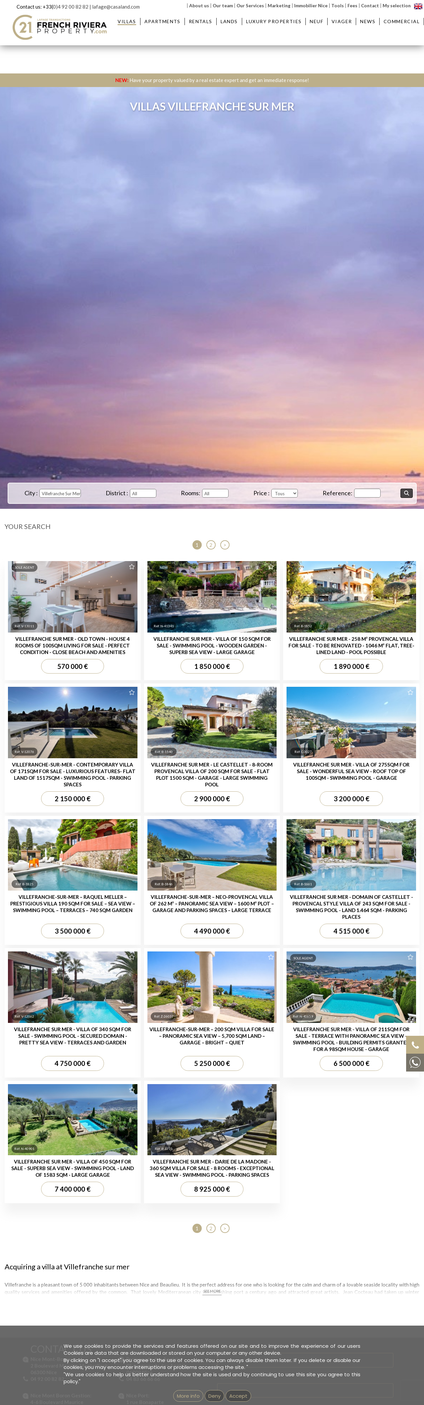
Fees (352, 5)
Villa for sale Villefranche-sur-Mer (52, 1023)
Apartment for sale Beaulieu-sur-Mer (207, 956)
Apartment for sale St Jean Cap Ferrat (209, 963)
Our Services (250, 5)
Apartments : (196, 943)
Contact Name (241, 701)
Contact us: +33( (35, 7)
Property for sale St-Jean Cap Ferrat (304, 963)
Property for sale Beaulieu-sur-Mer (302, 956)
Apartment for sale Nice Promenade (206, 998)
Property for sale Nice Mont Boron (302, 970)
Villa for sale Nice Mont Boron (48, 1044)
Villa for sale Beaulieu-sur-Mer (49, 1037)
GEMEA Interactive (188, 1105)
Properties (293, 943)
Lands (229, 21)
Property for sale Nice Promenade (302, 998)
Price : (261, 493)
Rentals (200, 21)
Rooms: (190, 493)
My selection (397, 5)
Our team (223, 5)
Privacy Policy (349, 858)
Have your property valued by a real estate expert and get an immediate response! (212, 80)
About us (199, 5)
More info (188, 1395)
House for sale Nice (38, 1058)
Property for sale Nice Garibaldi (299, 991)
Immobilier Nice (311, 5)
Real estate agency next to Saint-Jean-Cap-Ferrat (309, 1037)
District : (117, 493)
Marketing (279, 5)
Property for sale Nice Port (294, 985)
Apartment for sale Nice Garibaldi (204, 991)
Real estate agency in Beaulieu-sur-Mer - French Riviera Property (325, 1023)
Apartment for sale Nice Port (199, 985)
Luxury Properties (274, 21)
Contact (370, 5)
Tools (337, 5)
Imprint (214, 1105)
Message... (235, 761)
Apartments (162, 21)
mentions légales (238, 1105)
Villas (127, 21)
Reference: (337, 493)
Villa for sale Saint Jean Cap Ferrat (54, 1029)
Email (228, 731)
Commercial (402, 21)
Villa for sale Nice (36, 1051)
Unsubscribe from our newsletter (286, 1105)
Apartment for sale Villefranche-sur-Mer (210, 977)
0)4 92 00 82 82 (70, 7)
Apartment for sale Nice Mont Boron (206, 970)
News (367, 21)
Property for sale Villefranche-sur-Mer (305, 977)
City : (31, 493)
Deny (214, 1395)
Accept (238, 1395)
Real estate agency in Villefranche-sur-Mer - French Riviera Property (328, 1030)
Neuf (316, 21)
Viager (342, 21)
